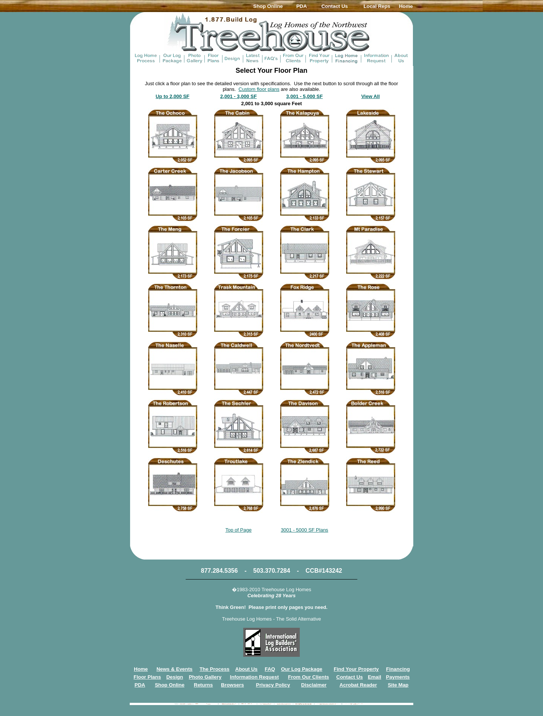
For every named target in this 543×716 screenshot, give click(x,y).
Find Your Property (356, 669)
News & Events (174, 669)
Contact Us (334, 6)
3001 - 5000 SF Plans (304, 530)
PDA (301, 6)
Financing (398, 669)
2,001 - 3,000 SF (238, 96)
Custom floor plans (259, 89)
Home (406, 6)
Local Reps (377, 6)
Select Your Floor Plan (271, 70)
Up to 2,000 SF (173, 96)
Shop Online (268, 6)
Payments (398, 677)
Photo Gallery (205, 677)
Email (374, 677)
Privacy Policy (273, 685)
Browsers (232, 685)
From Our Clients (308, 677)
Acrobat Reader (358, 685)
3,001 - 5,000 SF (304, 96)
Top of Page (238, 530)
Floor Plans (147, 677)
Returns (203, 685)
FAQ (270, 669)
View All (370, 96)
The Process (214, 669)
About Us (246, 669)
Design (174, 677)
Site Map (398, 685)
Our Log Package (301, 669)
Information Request (254, 677)
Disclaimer (314, 685)
